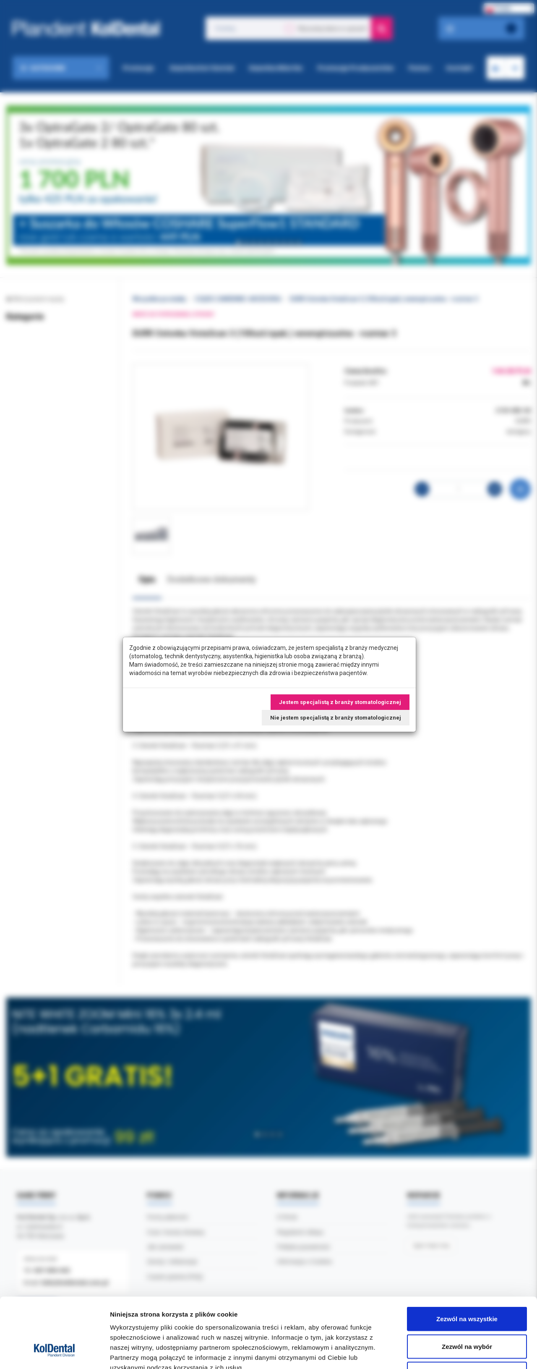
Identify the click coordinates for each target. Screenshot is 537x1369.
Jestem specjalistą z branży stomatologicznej (340, 702)
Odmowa (467, 1313)
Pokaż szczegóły (447, 1352)
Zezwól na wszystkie (467, 1258)
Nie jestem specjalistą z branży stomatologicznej (335, 718)
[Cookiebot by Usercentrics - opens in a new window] (54, 1352)
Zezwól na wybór (467, 1286)
